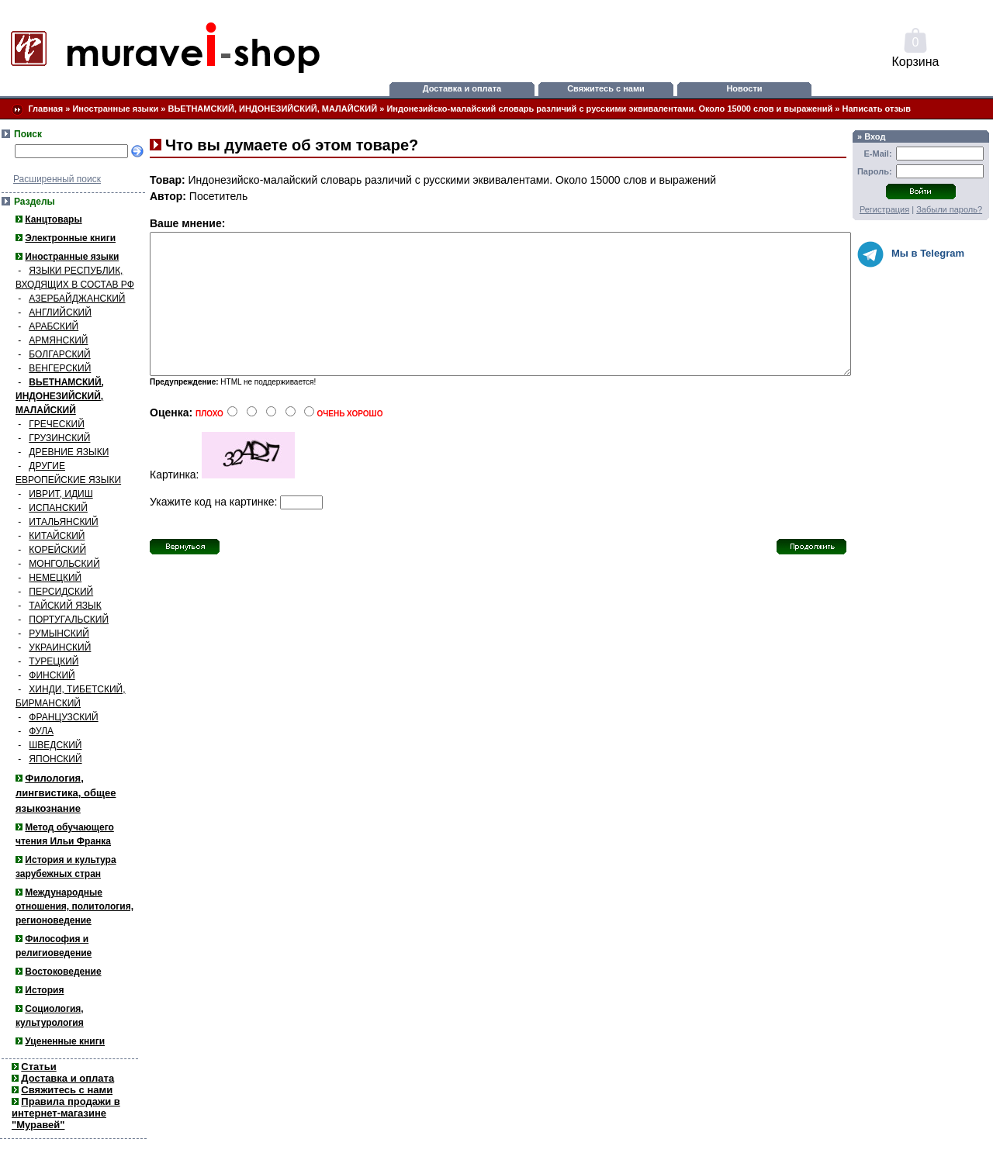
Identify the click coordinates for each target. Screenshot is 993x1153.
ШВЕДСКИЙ (55, 745)
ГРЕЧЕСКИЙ (56, 424)
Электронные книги (70, 238)
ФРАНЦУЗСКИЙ (63, 717)
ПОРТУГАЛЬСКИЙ (69, 619)
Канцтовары (53, 219)
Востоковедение (63, 971)
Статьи (38, 1066)
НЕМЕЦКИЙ (55, 577)
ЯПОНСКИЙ (55, 759)
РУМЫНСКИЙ (59, 633)
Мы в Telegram (910, 254)
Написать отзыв (877, 108)
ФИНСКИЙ (51, 675)
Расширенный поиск (57, 179)
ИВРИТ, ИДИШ (60, 493)
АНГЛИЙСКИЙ (60, 312)
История (44, 990)
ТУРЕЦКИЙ (53, 661)
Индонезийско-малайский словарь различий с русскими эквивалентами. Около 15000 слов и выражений (609, 108)
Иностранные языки (115, 108)
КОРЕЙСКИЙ (57, 549)
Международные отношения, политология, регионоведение (74, 906)
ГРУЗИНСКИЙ (59, 438)
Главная (45, 108)
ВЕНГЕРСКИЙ (60, 368)
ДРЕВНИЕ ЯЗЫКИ (69, 452)
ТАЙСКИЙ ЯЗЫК (65, 605)
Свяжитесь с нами (606, 88)
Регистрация (884, 209)
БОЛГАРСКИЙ (59, 354)
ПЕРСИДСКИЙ (61, 591)
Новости (744, 88)
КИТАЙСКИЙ (57, 535)
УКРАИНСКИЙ (60, 647)
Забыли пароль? (949, 209)
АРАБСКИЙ (53, 326)
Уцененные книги (65, 1041)
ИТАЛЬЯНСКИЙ (63, 521)
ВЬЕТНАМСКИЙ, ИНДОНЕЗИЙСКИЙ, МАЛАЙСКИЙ (273, 108)
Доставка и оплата (462, 88)
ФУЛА (41, 731)
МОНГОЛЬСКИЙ (64, 563)
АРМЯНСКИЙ (58, 340)
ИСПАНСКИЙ (58, 507)
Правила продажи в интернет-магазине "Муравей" (66, 1113)
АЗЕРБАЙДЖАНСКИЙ (77, 298)
